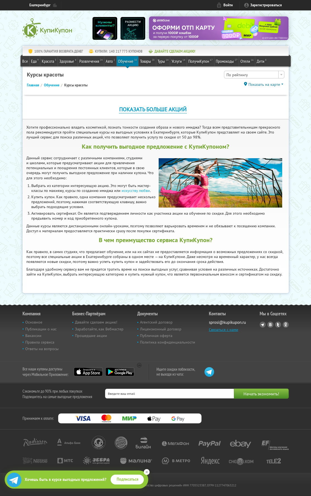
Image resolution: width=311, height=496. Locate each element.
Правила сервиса (39, 342)
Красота (49, 61)
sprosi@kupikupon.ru (227, 322)
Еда (35, 61)
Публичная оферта (156, 335)
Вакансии (33, 335)
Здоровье (67, 61)
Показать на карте (264, 84)
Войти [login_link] (228, 5)
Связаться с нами (223, 329)
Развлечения (91, 61)
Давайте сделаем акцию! (96, 322)
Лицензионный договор (160, 329)
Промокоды (226, 61)
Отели (247, 61)
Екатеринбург (40, 5)
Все (25, 61)
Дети (262, 61)
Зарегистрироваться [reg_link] (266, 5)
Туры (163, 61)
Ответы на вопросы (41, 348)
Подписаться (127, 479)
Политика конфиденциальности (167, 342)
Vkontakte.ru (270, 325)
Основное (33, 322)
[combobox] (254, 74)
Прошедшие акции (91, 335)
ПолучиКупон (200, 61)
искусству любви (136, 190)
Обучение (127, 61)
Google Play (119, 371)
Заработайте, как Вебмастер (99, 329)
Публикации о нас (41, 329)
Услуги (178, 61)
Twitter (278, 325)
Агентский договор (156, 322)
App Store (88, 371)
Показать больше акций (153, 109)
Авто (110, 61)
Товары (147, 61)
